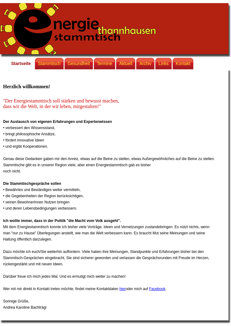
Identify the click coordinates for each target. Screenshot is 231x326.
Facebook (157, 289)
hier (123, 289)
